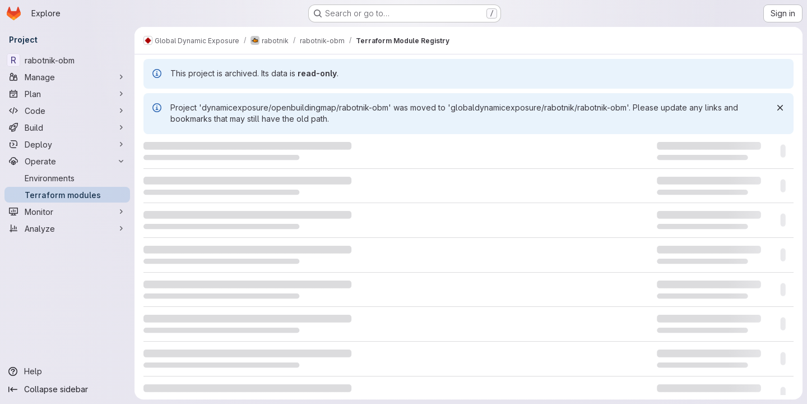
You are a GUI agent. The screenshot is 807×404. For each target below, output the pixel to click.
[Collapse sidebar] (67, 389)
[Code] (67, 110)
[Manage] (67, 77)
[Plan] (67, 94)
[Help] (67, 371)
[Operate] (67, 161)
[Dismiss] (780, 107)
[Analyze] (67, 228)
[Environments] (67, 178)
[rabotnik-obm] (67, 60)
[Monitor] (67, 211)
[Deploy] (67, 144)
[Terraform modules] (67, 195)
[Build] (67, 127)
